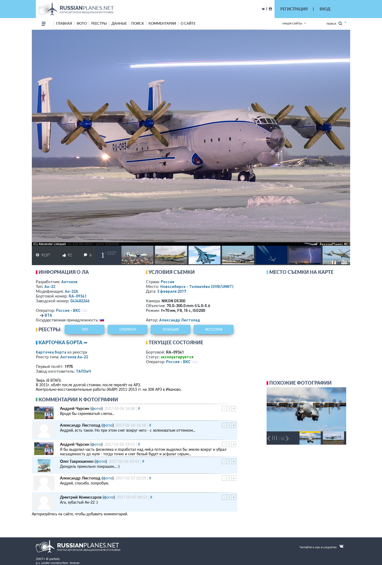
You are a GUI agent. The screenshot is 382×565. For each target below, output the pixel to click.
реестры (99, 23)
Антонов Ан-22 (74, 356)
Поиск (334, 24)
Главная (64, 23)
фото (82, 23)
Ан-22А (71, 291)
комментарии (162, 23)
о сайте (188, 23)
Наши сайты (292, 23)
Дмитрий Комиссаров (81, 497)
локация (171, 330)
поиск (137, 23)
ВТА (48, 315)
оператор (127, 330)
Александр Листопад (179, 319)
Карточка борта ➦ (63, 342)
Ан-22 (49, 286)
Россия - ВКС (68, 310)
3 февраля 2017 (171, 291)
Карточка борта (51, 352)
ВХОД (325, 9)
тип (84, 330)
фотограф (213, 330)
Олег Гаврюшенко (77, 461)
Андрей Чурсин (74, 408)
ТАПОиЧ (83, 371)
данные (119, 23)
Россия (167, 281)
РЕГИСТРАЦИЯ (293, 9)
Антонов (69, 281)
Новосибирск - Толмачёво (196, 286)
